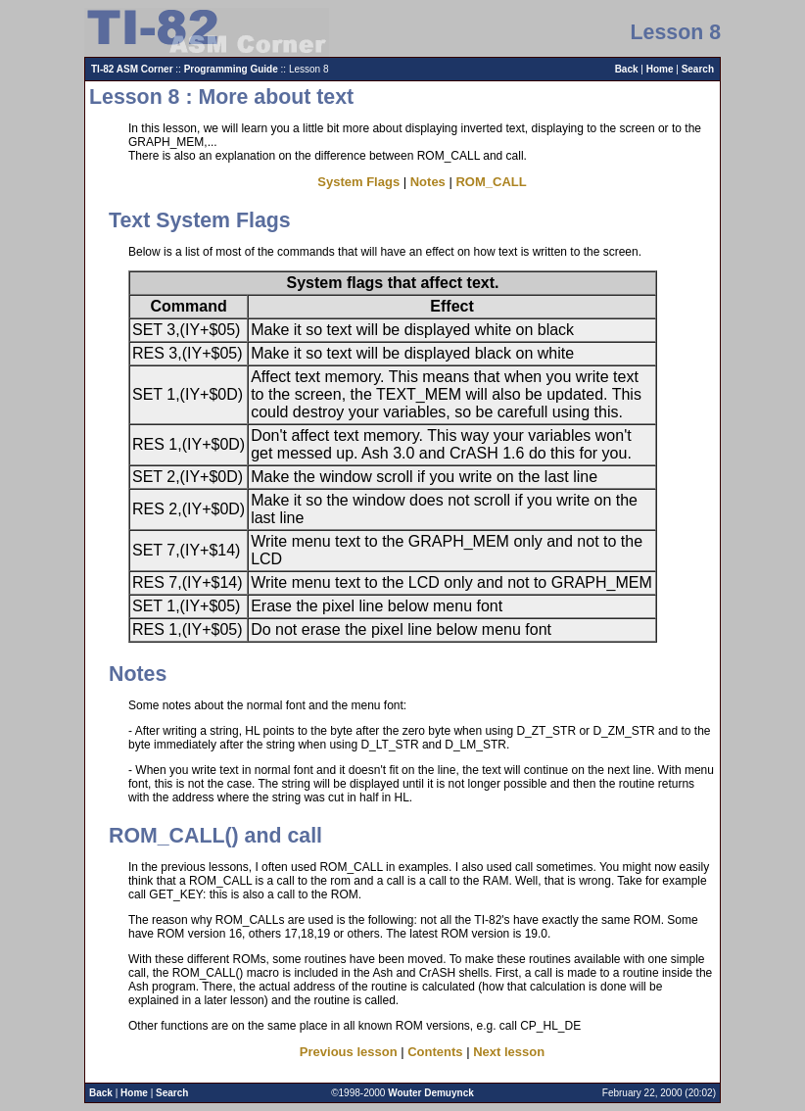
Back (627, 69)
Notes (428, 181)
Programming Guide (231, 69)
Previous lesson (349, 1051)
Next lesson (509, 1051)
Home (660, 69)
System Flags (358, 181)
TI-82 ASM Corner (132, 69)
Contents (434, 1051)
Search (698, 69)
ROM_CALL (490, 181)
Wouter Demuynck (431, 1092)
